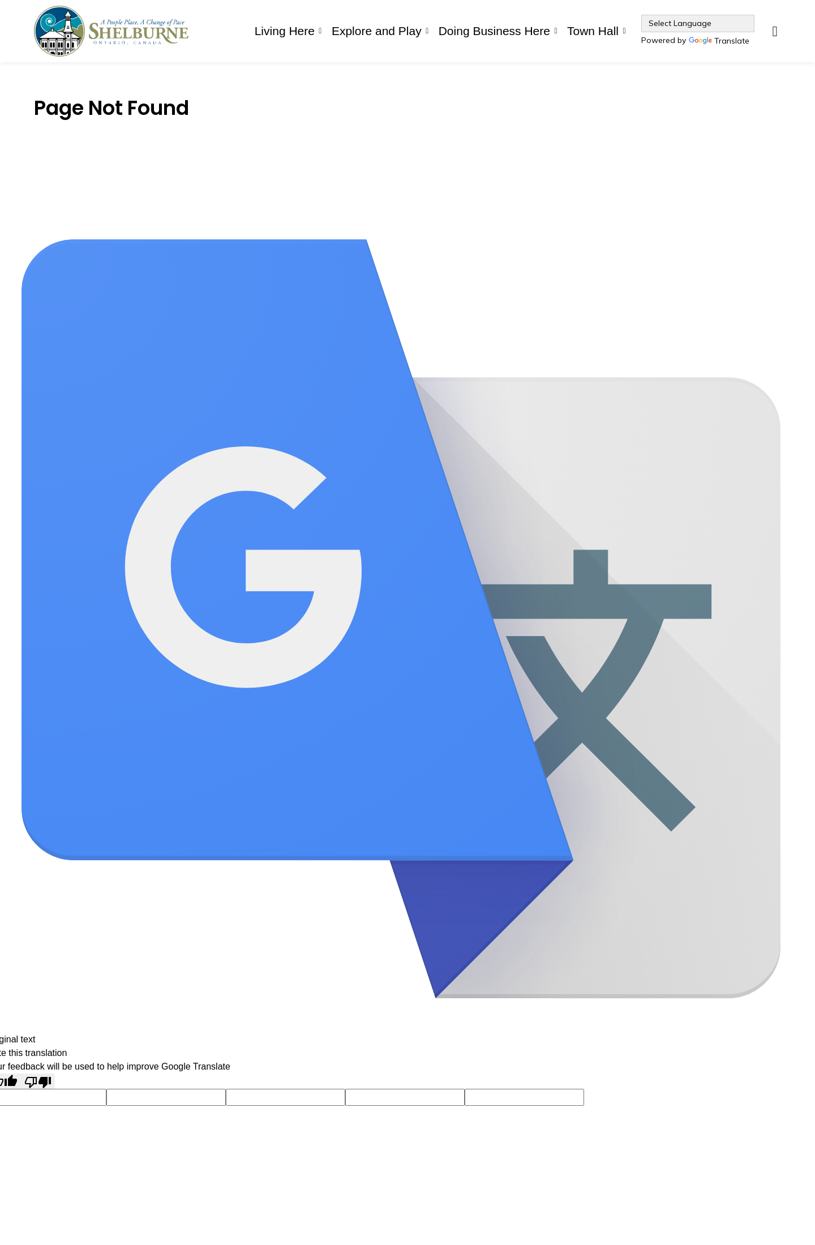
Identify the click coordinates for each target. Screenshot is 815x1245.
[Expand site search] (775, 31)
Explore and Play (377, 30)
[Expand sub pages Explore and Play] (427, 31)
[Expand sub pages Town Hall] (624, 31)
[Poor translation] (38, 1081)
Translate (719, 41)
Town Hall (593, 30)
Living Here (285, 30)
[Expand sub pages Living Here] (320, 31)
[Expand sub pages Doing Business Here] (555, 31)
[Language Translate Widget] (697, 23)
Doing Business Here (494, 30)
